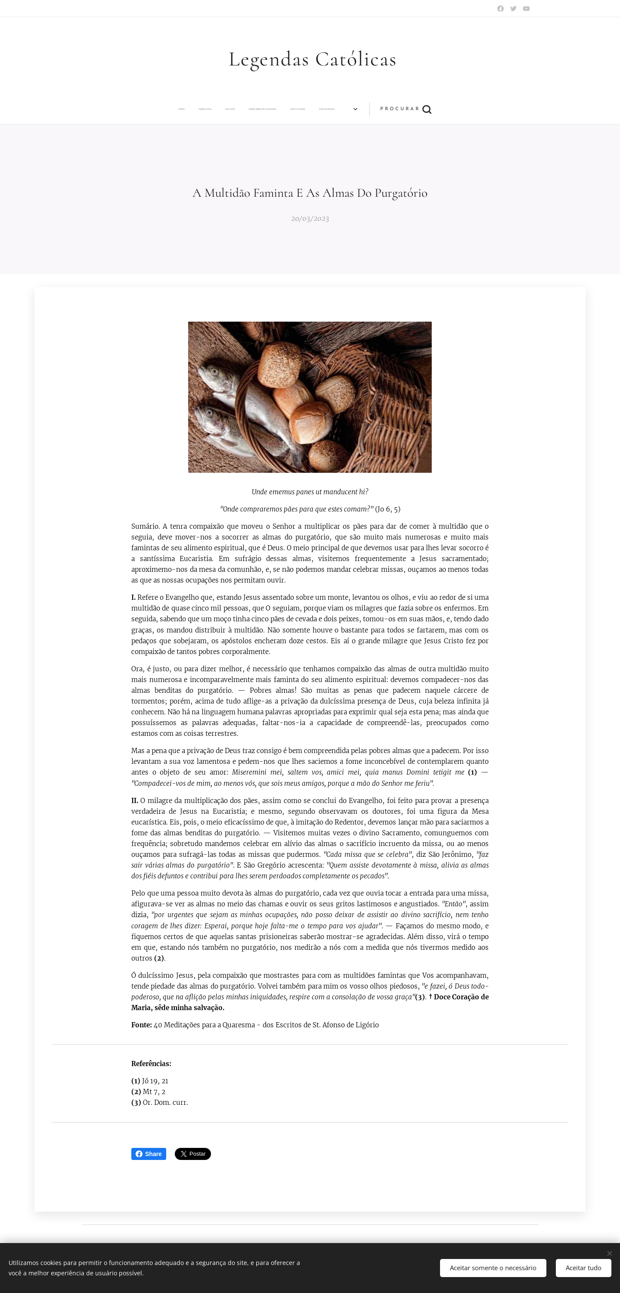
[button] (445, 109)
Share (149, 1153)
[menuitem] (142, 109)
